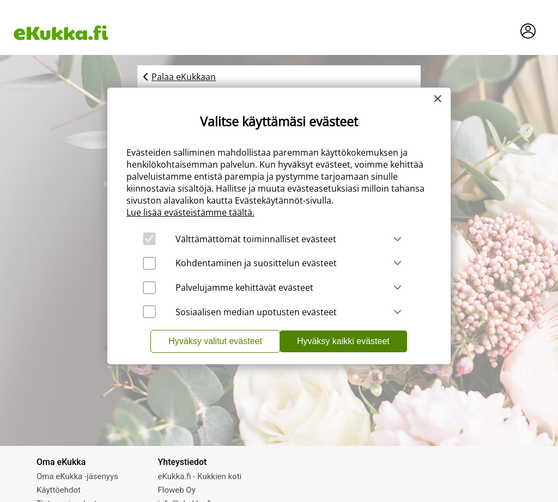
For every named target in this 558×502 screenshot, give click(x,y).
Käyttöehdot (59, 490)
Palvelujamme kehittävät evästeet (244, 287)
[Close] (437, 98)
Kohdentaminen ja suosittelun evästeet (256, 263)
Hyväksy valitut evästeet (215, 341)
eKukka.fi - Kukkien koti (200, 476)
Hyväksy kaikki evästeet (343, 341)
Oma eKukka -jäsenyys (77, 476)
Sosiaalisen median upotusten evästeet (256, 312)
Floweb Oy (177, 490)
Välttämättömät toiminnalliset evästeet (255, 239)
